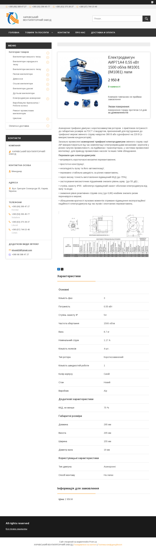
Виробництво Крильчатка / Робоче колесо (26, 104)
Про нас (80, 32)
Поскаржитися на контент (85, 545)
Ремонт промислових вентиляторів (23, 112)
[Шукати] (146, 19)
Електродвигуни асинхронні (26, 98)
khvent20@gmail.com (22, 250)
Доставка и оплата (103, 32)
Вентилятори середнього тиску (25, 63)
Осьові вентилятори (23, 83)
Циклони (17, 118)
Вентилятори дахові (23, 88)
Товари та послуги (37, 32)
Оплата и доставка (19, 126)
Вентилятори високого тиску (27, 69)
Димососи (18, 79)
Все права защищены (16, 529)
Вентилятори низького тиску (27, 56)
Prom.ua (93, 542)
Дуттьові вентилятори (24, 93)
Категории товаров (19, 52)
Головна (14, 32)
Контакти (64, 32)
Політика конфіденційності (110, 545)
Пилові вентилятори (23, 74)
